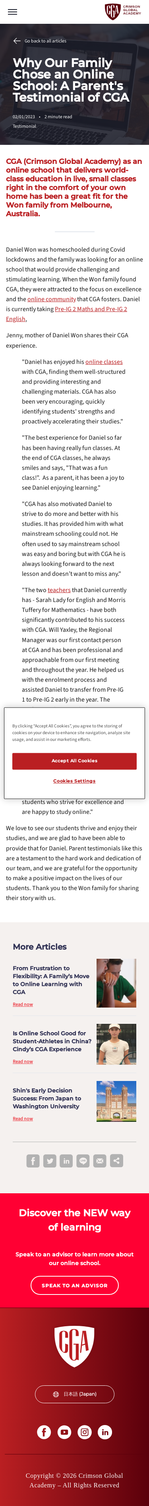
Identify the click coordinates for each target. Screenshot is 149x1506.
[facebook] (33, 1161)
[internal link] (104, 362)
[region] (74, 753)
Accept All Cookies (74, 761)
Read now (23, 1004)
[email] (99, 1161)
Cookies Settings (74, 781)
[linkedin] (66, 1161)
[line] (83, 1161)
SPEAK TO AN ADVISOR (75, 1286)
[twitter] (49, 1161)
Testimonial (24, 126)
